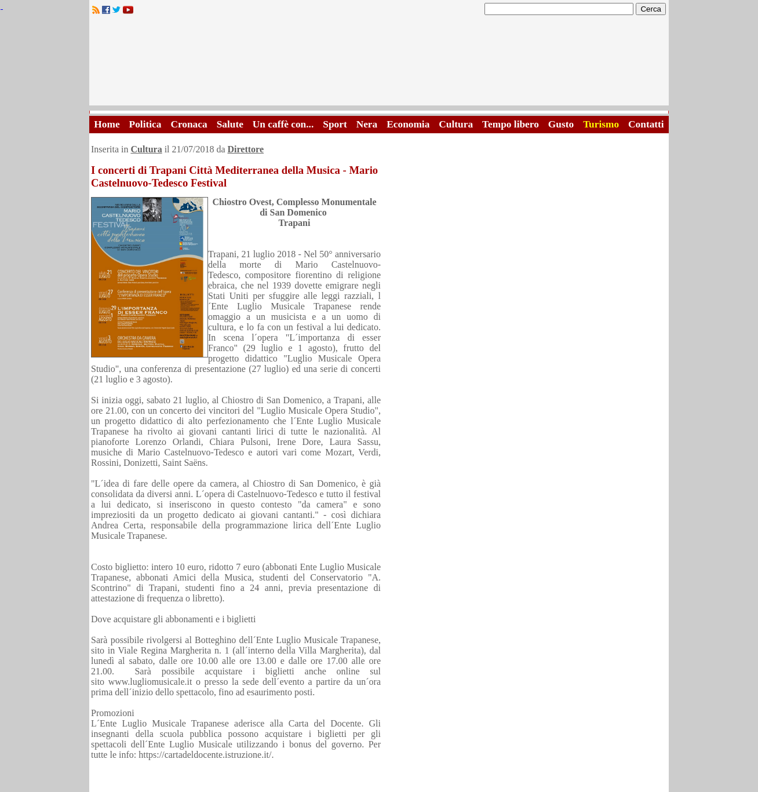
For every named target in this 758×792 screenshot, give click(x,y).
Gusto (561, 124)
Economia (408, 124)
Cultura (456, 124)
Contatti (646, 124)
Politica (145, 124)
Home (106, 124)
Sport (335, 124)
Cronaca (188, 124)
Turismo (601, 124)
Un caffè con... (283, 124)
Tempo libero (510, 124)
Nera (367, 124)
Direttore (246, 149)
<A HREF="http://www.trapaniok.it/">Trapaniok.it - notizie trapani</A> (379, 63)
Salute (230, 124)
